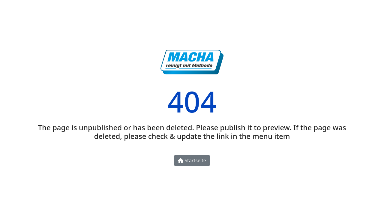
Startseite (192, 160)
